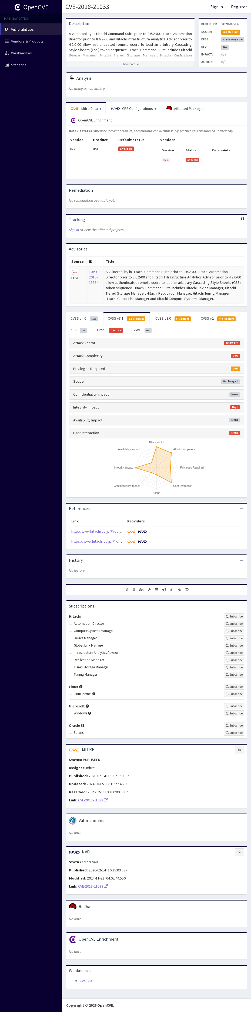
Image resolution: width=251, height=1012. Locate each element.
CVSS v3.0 (173, 318)
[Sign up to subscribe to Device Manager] (234, 638)
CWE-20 (86, 980)
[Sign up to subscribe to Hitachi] (234, 616)
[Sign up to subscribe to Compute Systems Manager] (234, 631)
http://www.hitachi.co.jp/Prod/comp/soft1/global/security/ (118, 531)
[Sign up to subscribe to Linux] (234, 687)
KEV (79, 330)
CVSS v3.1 (127, 318)
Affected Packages (185, 108)
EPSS (110, 330)
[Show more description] (130, 64)
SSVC (142, 330)
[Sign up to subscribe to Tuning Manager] (234, 675)
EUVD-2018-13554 (93, 277)
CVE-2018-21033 (87, 6)
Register (239, 6)
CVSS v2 (218, 318)
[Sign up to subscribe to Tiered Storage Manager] (234, 667)
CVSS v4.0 (84, 318)
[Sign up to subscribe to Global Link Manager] (234, 645)
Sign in (216, 6)
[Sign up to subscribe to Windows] (234, 713)
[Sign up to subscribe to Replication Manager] (234, 660)
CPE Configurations (133, 108)
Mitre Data (86, 108)
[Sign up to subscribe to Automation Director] (234, 624)
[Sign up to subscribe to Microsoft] (234, 706)
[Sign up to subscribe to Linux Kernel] (234, 694)
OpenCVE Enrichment (91, 120)
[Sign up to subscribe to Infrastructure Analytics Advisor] (234, 653)
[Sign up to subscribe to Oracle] (234, 725)
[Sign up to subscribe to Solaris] (234, 733)
